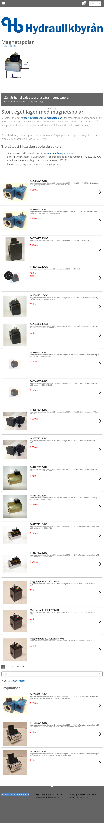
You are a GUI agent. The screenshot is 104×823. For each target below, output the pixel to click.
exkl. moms (19, 680)
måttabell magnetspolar (60, 153)
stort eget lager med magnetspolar (43, 117)
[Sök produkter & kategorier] (95, 3)
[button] (100, 77)
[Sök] (99, 4)
